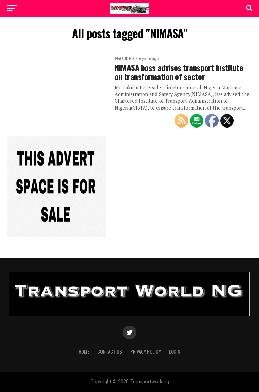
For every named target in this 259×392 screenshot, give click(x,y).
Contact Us (109, 351)
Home (84, 351)
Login (174, 351)
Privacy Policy (145, 351)
